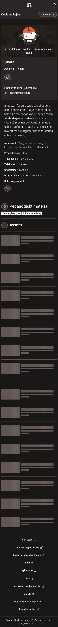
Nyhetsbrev (29, 570)
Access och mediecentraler (29, 586)
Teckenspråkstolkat (17, 92)
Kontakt (29, 578)
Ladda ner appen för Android (29, 555)
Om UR (29, 594)
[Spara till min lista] (7, 77)
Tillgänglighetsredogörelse (29, 601)
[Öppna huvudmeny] (4, 5)
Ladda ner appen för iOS (29, 547)
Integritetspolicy (29, 609)
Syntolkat (30, 87)
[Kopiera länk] (7, 188)
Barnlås (29, 562)
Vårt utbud (29, 539)
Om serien (47, 14)
